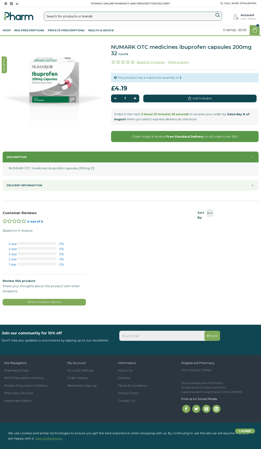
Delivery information (24, 185)
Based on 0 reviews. (151, 62)
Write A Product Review (44, 303)
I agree (245, 433)
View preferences (48, 438)
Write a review (178, 62)
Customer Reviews (20, 213)
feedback (5, 184)
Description (16, 158)
